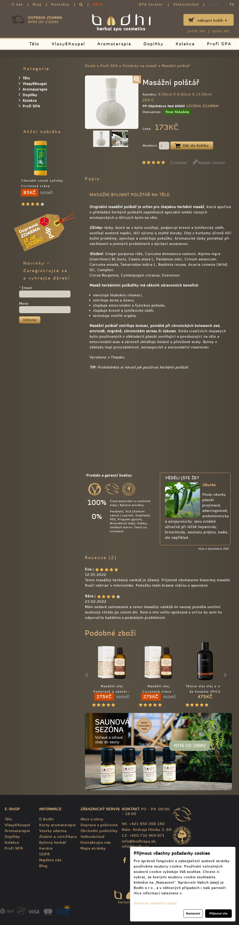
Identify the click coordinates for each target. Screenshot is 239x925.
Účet (213, 4)
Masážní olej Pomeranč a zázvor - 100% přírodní (111, 691)
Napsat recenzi (209, 162)
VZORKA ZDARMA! (202, 106)
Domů (90, 66)
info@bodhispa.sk (138, 841)
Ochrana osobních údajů (155, 903)
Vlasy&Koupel (68, 43)
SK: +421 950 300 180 (143, 823)
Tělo (34, 43)
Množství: (156, 145)
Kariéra (46, 848)
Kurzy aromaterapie (57, 824)
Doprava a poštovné (99, 824)
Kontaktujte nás (96, 842)
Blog (37, 4)
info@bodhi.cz (135, 846)
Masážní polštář (176, 66)
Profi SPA (219, 43)
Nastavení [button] (193, 913)
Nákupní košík (212, 20)
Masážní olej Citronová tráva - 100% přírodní (158, 691)
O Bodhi (46, 819)
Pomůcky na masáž (140, 66)
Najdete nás (50, 860)
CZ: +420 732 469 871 (143, 835)
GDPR (44, 854)
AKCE (98, 4)
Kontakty (60, 4)
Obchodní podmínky (99, 830)
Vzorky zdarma (53, 830)
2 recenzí (178, 162)
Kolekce (185, 43)
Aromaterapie (114, 43)
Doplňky (154, 43)
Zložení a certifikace (58, 836)
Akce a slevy (92, 819)
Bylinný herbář (52, 842)
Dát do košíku (192, 146)
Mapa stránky (93, 848)
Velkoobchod (186, 4)
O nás (17, 4)
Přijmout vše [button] (218, 913)
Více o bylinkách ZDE (213, 548)
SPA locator (151, 4)
